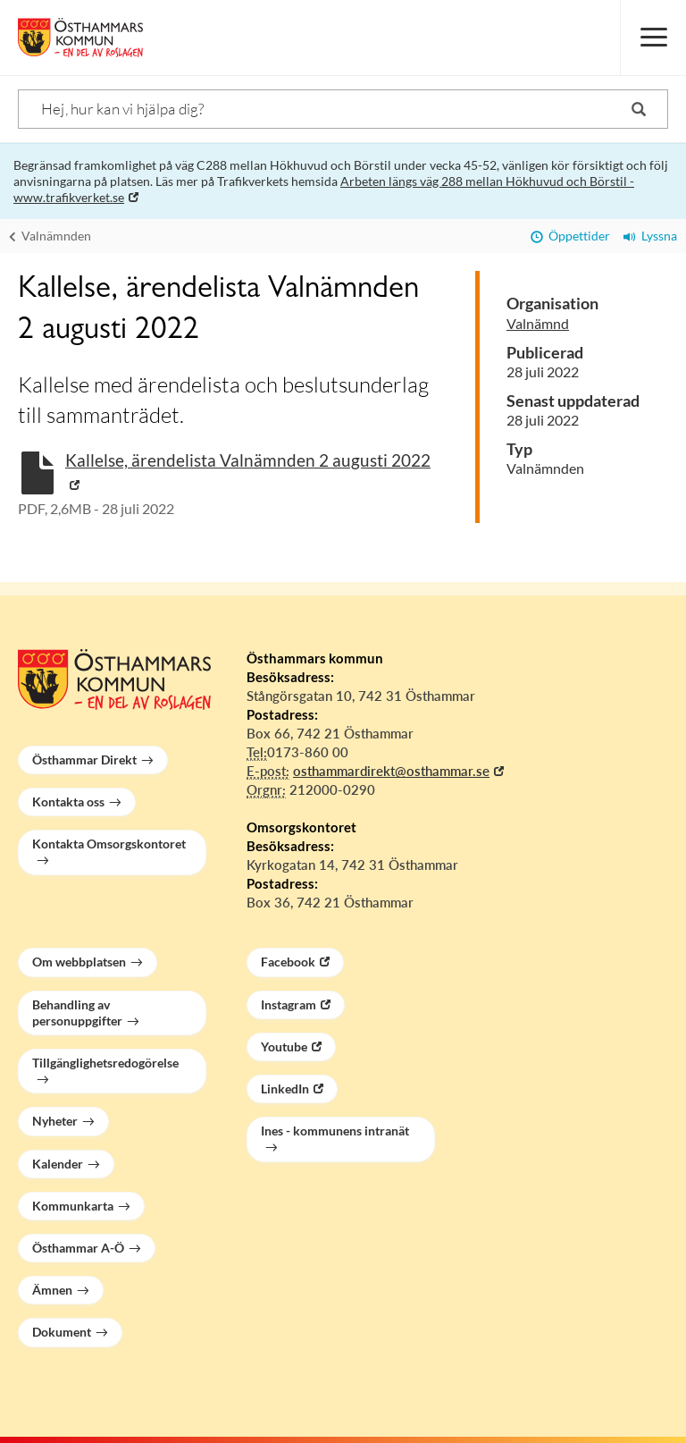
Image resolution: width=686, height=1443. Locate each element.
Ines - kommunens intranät (335, 1130)
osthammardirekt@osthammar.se (391, 771)
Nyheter (55, 1120)
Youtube (284, 1046)
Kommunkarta (72, 1205)
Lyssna (650, 235)
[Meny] (653, 37)
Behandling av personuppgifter (77, 1012)
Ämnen (52, 1289)
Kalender (57, 1163)
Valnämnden (50, 235)
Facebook (288, 961)
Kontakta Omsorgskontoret (109, 843)
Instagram (288, 1004)
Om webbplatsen (79, 961)
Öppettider (570, 235)
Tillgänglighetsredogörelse (105, 1062)
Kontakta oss (68, 801)
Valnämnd (537, 323)
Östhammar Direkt (84, 759)
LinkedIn (285, 1088)
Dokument (61, 1331)
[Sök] (343, 109)
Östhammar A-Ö (78, 1247)
